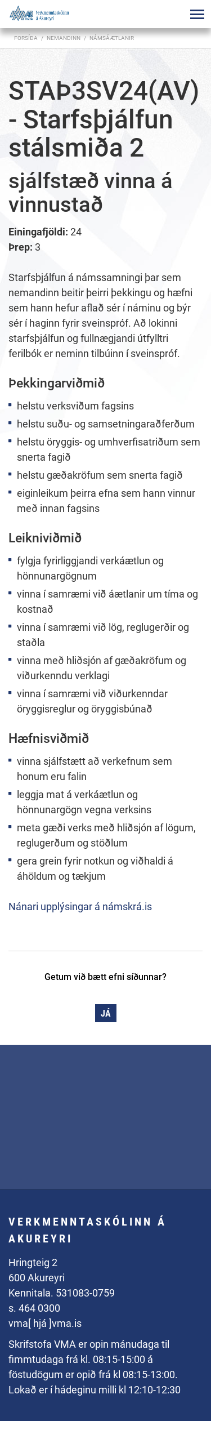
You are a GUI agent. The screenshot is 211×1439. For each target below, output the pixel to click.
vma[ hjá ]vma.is (45, 1323)
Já (106, 1013)
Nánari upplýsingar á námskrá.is (80, 906)
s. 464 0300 (34, 1308)
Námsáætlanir (111, 38)
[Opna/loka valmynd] (197, 14)
